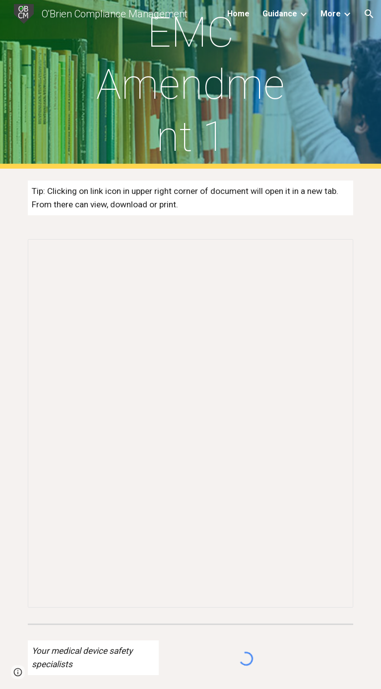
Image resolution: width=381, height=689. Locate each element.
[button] (369, 14)
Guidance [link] (279, 13)
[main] (190, 84)
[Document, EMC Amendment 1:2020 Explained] (190, 423)
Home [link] (238, 13)
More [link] (330, 13)
